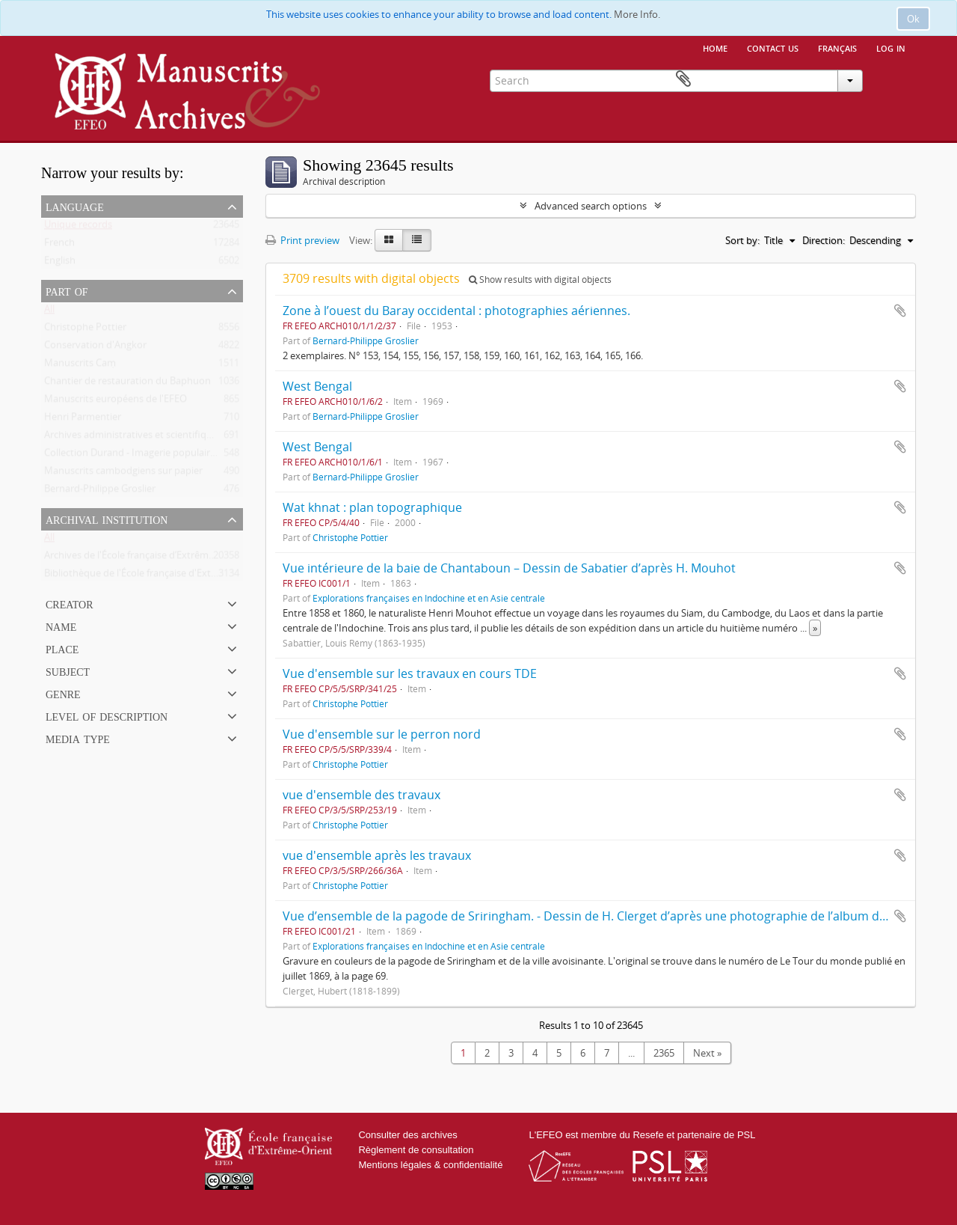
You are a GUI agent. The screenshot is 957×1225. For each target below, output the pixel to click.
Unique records (78, 227)
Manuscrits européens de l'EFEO (115, 402)
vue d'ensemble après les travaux (377, 855)
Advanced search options (591, 206)
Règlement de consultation (415, 1149)
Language (75, 206)
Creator (69, 603)
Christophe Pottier (85, 330)
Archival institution (106, 518)
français (837, 47)
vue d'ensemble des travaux (361, 794)
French (59, 245)
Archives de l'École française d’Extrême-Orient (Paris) (159, 558)
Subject (68, 670)
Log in (890, 47)
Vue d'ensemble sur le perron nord (382, 734)
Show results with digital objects (540, 279)
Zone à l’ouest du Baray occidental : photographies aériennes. (456, 310)
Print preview (302, 240)
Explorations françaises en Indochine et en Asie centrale (429, 598)
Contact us (772, 47)
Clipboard (894, 79)
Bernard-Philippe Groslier (100, 491)
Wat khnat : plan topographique (372, 507)
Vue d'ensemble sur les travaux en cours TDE (410, 673)
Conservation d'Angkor (95, 348)
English (60, 263)
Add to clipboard (900, 310)
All (49, 312)
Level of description (106, 715)
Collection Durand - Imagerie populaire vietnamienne (161, 455)
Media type (78, 738)
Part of (67, 290)
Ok (913, 18)
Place (62, 648)
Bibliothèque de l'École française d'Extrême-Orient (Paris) (169, 576)
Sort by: (742, 240)
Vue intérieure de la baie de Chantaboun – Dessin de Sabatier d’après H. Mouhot (509, 568)
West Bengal (317, 386)
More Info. (637, 14)
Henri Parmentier (82, 420)
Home (715, 47)
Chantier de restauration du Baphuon (127, 384)
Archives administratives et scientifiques (133, 438)
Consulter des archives (407, 1134)
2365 (663, 1053)
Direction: (823, 240)
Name (61, 625)
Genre (63, 693)
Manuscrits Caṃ (80, 366)
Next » (707, 1053)
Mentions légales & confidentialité (430, 1164)
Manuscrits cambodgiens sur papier (123, 473)
